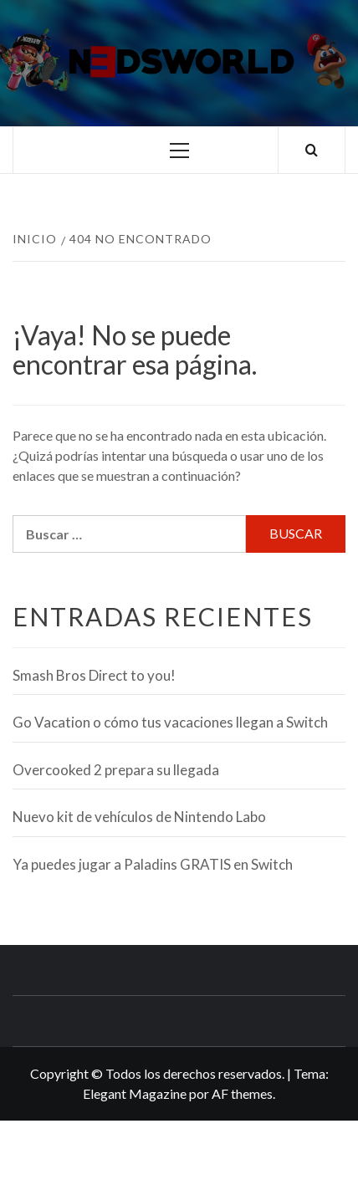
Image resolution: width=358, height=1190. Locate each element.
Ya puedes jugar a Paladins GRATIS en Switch (153, 864)
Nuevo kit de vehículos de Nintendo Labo (139, 816)
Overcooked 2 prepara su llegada (116, 770)
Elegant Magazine (135, 1093)
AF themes (242, 1093)
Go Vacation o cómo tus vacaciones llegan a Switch (170, 722)
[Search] (311, 150)
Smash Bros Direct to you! (94, 675)
